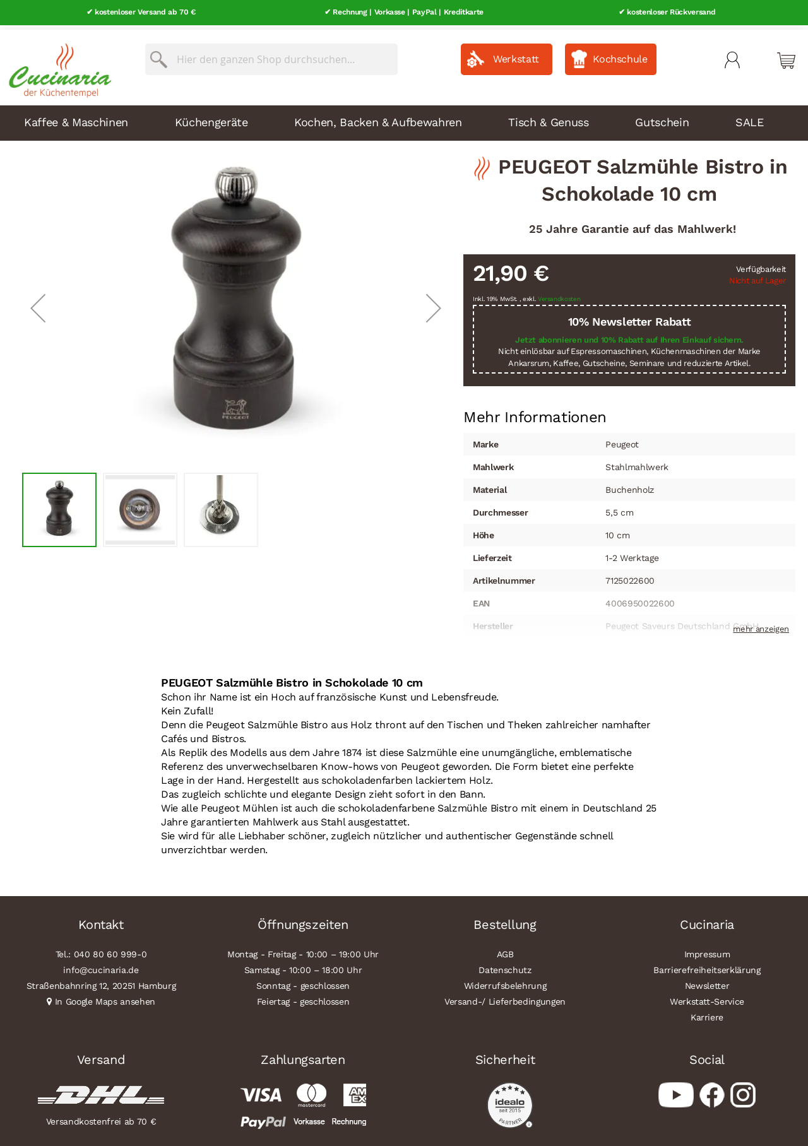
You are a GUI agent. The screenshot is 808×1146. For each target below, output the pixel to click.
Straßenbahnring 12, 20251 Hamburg (101, 981)
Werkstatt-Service (707, 997)
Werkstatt (516, 55)
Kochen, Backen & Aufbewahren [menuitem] (377, 117)
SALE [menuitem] (749, 117)
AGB (505, 950)
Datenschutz (504, 965)
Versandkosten (559, 295)
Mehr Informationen (535, 412)
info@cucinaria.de (100, 965)
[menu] (404, 118)
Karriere (707, 1013)
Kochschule (620, 55)
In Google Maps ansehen (105, 997)
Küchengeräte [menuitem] (211, 117)
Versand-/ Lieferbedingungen (505, 997)
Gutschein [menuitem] (662, 117)
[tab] (535, 413)
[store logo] (57, 63)
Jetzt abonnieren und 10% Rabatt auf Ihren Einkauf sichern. (629, 335)
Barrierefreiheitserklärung (706, 965)
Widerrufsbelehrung (505, 981)
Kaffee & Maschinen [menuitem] (76, 117)
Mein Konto (732, 55)
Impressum (707, 950)
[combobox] (271, 55)
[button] (38, 303)
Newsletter (707, 981)
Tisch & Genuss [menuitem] (548, 117)
